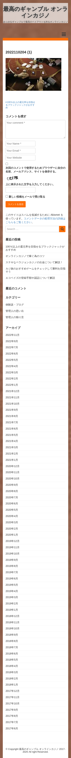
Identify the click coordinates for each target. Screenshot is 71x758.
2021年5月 (12, 434)
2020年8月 (12, 491)
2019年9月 (12, 559)
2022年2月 (12, 378)
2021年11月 (13, 397)
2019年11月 (13, 547)
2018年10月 (13, 628)
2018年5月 (12, 659)
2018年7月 (12, 647)
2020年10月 (13, 478)
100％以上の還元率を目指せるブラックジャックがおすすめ (20, 105)
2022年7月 (12, 347)
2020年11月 (13, 472)
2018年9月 (12, 634)
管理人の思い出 (15, 310)
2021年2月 (12, 453)
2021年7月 (12, 422)
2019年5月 (12, 584)
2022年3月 (12, 372)
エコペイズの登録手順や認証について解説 (30, 277)
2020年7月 (12, 497)
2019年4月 (12, 591)
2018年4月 (12, 665)
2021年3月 (12, 447)
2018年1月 (12, 684)
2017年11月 (13, 697)
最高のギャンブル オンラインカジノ (35, 12)
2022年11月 (13, 334)
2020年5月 (12, 509)
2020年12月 (13, 466)
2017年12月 (13, 690)
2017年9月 (12, 709)
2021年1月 (12, 459)
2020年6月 (12, 503)
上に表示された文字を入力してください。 (30, 184)
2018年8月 (12, 641)
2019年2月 (12, 603)
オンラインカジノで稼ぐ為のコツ (25, 256)
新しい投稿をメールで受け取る (27, 196)
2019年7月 (12, 572)
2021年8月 (12, 416)
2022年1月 (12, 384)
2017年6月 (12, 728)
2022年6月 (12, 353)
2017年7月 (12, 722)
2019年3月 (12, 597)
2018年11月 (13, 622)
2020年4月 (12, 516)
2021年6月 (12, 428)
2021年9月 (12, 409)
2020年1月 (12, 534)
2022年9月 (12, 341)
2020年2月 (12, 528)
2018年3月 (12, 672)
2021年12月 (13, 391)
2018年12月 (13, 616)
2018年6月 (12, 653)
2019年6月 (12, 578)
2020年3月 (12, 522)
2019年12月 (13, 541)
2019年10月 (13, 553)
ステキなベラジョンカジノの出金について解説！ (34, 262)
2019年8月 (12, 565)
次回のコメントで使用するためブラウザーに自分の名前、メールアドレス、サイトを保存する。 (35, 169)
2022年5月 (12, 359)
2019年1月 (12, 609)
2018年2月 (12, 678)
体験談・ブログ (15, 304)
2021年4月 (12, 441)
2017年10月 (13, 703)
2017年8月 (12, 715)
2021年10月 (13, 403)
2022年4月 (12, 366)
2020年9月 (12, 484)
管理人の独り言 (15, 317)
